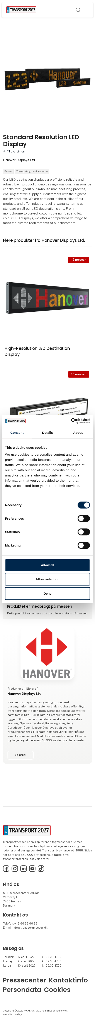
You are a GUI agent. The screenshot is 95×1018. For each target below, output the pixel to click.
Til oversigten (16, 151)
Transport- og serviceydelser (32, 171)
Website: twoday (12, 1014)
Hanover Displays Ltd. (19, 160)
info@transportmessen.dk (30, 927)
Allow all (47, 565)
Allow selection (47, 579)
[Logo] (21, 10)
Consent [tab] (17, 432)
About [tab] (78, 432)
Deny (48, 593)
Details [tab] (47, 432)
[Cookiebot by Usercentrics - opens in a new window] (71, 421)
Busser (8, 171)
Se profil (20, 755)
